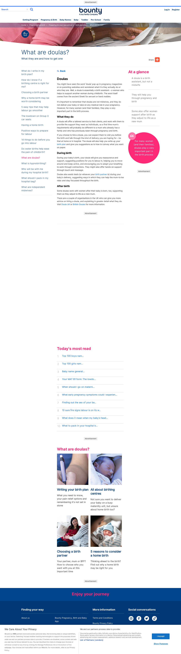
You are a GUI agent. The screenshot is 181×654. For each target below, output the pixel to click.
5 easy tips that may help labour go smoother (35, 109)
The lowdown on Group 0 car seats (35, 118)
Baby (76, 20)
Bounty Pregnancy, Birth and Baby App (71, 619)
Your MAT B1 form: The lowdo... (79, 379)
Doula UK (65, 204)
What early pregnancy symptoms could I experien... (89, 394)
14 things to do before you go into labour (35, 141)
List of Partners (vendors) (91, 644)
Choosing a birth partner (34, 92)
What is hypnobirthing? (33, 163)
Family (107, 20)
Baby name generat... (73, 371)
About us (25, 618)
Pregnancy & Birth (49, 20)
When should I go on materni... (78, 387)
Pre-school (96, 20)
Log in (167, 10)
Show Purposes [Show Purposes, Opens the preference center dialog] (161, 647)
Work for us (26, 626)
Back (61, 71)
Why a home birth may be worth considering (35, 100)
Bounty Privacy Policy (103, 623)
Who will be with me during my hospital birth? (34, 171)
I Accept (160, 640)
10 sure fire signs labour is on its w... (81, 410)
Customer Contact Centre (66, 626)
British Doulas (79, 204)
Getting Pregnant (30, 20)
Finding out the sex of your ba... (79, 402)
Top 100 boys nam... (73, 356)
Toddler (84, 20)
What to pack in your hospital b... (80, 425)
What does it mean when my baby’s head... (85, 418)
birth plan (61, 144)
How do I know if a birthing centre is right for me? (35, 83)
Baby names (65, 20)
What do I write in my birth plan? (32, 73)
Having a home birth (32, 125)
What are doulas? (30, 157)
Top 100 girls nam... (72, 363)
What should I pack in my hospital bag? (34, 180)
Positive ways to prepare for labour (34, 132)
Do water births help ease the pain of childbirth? (35, 150)
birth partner (101, 174)
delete (27, 9)
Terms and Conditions (103, 618)
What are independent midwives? (33, 189)
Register (176, 10)
